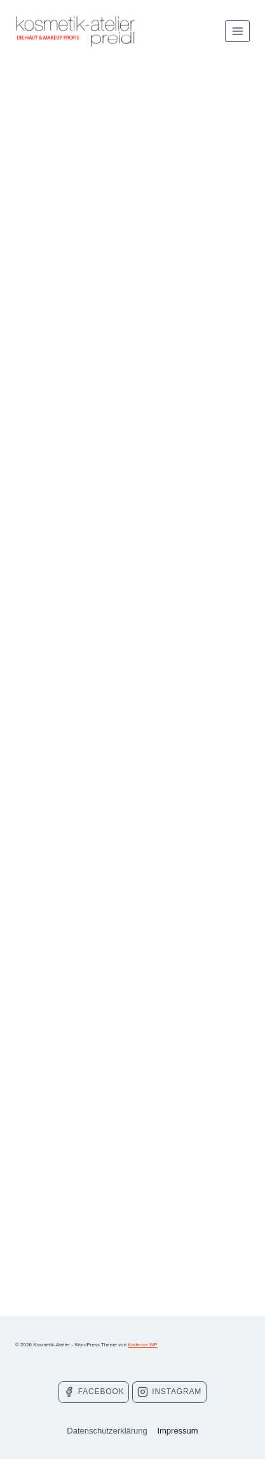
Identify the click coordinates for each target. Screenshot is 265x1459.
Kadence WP (143, 1345)
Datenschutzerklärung (107, 1430)
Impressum (177, 1430)
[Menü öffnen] (237, 30)
